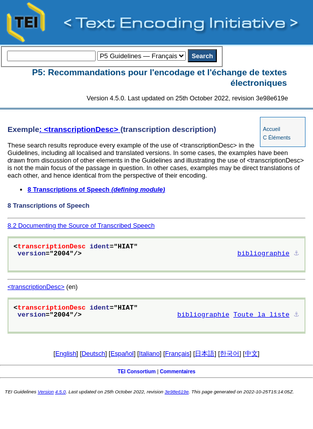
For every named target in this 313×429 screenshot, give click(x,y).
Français (177, 353)
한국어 (229, 353)
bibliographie (263, 253)
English (65, 353)
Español (122, 353)
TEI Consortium (137, 371)
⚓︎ (296, 253)
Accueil (271, 129)
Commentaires (177, 371)
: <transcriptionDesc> (79, 129)
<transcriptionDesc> (36, 287)
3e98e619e (177, 391)
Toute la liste (261, 315)
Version (46, 391)
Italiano (149, 353)
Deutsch (93, 353)
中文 (251, 353)
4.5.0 (60, 391)
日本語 (204, 353)
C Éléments (276, 137)
